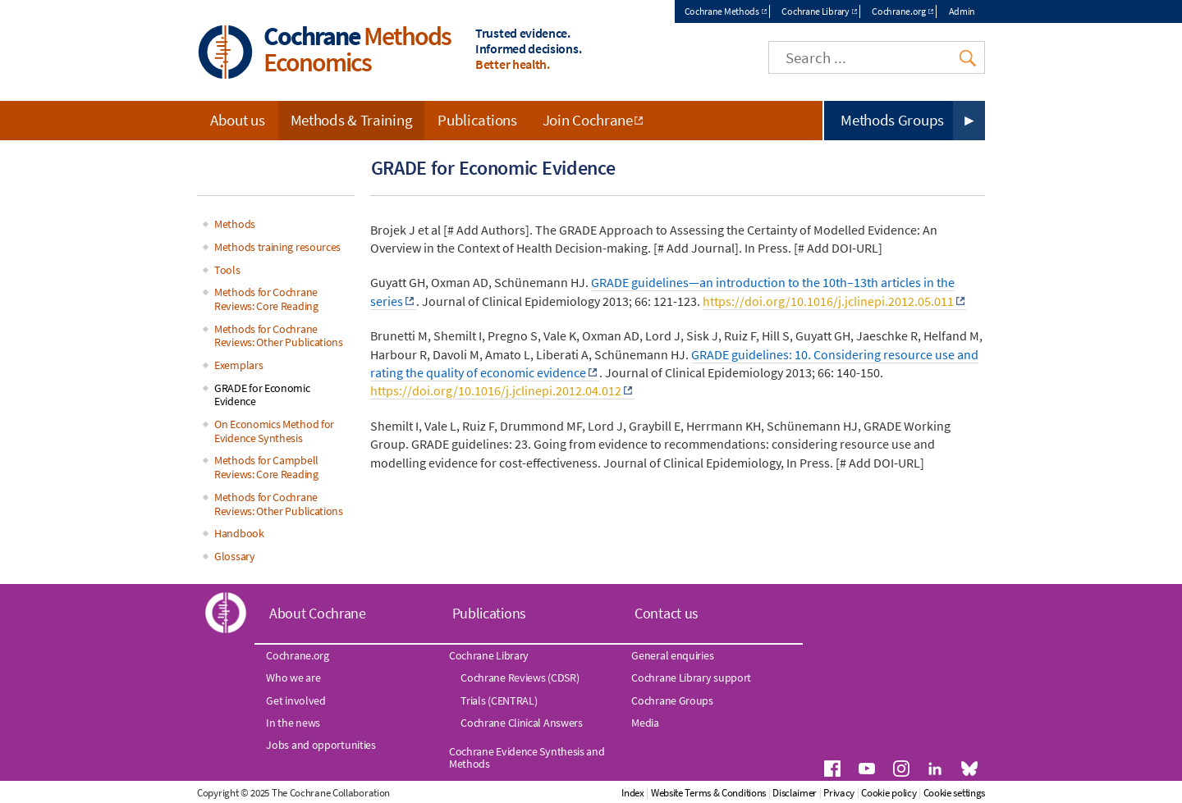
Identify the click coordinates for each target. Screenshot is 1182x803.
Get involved (295, 700)
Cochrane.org (898, 11)
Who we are (293, 677)
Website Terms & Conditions (708, 793)
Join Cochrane (588, 120)
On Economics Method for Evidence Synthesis (274, 431)
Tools (227, 269)
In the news (293, 722)
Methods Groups (892, 120)
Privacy (838, 793)
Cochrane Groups (672, 700)
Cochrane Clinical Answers (521, 722)
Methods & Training (352, 120)
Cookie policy (888, 793)
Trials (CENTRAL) (498, 700)
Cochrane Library (815, 11)
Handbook (239, 533)
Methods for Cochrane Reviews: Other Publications (278, 336)
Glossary (234, 556)
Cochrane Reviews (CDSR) (519, 677)
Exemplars (238, 365)
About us (237, 120)
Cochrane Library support (691, 677)
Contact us (667, 613)
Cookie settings (954, 793)
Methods (234, 224)
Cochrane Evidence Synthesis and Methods (527, 757)
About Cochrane (317, 613)
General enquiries (672, 655)
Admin (962, 11)
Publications (477, 120)
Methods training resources (277, 247)
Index (632, 793)
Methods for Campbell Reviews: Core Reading (266, 467)
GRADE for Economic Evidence (262, 395)
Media (645, 722)
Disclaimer (794, 793)
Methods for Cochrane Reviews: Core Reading (266, 299)
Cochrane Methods (722, 11)
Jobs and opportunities (320, 744)
